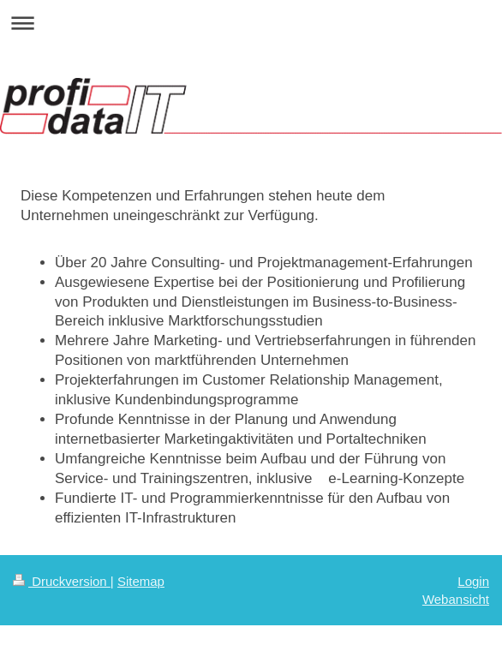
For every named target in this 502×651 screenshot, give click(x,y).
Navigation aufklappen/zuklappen (251, 22)
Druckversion (62, 581)
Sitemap (140, 581)
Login (473, 581)
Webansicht (455, 599)
